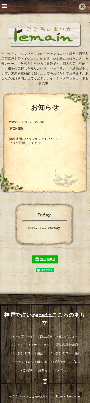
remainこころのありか (33, 397)
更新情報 (16, 129)
